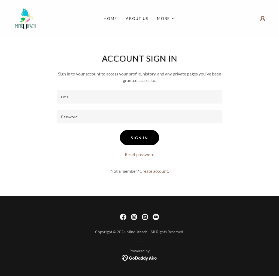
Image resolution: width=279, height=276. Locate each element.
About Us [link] (137, 18)
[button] (166, 18)
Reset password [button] (139, 154)
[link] (25, 17)
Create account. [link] (154, 171)
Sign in (139, 137)
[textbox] (139, 97)
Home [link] (110, 18)
